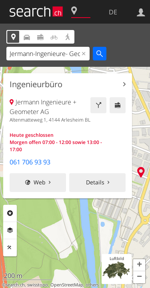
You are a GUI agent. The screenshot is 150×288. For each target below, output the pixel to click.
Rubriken (10, 213)
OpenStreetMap (66, 285)
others (92, 285)
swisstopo (37, 285)
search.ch (15, 285)
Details (95, 182)
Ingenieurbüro (36, 84)
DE (113, 12)
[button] (139, 265)
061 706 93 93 (30, 162)
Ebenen (10, 230)
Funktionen (10, 247)
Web (40, 182)
